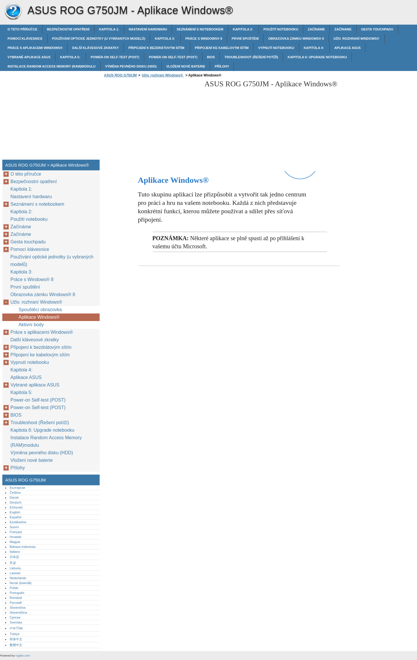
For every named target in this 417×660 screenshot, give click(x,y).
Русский (16, 602)
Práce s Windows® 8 (203, 38)
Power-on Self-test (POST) (115, 57)
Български (17, 487)
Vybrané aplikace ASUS (29, 57)
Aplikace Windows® (40, 317)
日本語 (14, 557)
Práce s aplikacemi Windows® (35, 48)
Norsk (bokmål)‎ (21, 583)
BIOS (211, 57)
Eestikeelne (18, 522)
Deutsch (15, 502)
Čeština (15, 492)
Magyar (15, 542)
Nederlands (18, 578)
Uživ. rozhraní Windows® (357, 38)
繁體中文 (16, 645)
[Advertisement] (151, 120)
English (15, 512)
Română (16, 597)
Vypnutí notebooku (276, 48)
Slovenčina (17, 607)
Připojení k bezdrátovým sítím (156, 48)
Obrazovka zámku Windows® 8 (296, 38)
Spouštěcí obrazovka (40, 309)
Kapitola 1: (109, 29)
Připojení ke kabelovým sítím (222, 48)
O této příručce (22, 29)
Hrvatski (15, 537)
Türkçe (14, 634)
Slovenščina (18, 612)
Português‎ (17, 593)
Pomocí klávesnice (25, 38)
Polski (14, 588)
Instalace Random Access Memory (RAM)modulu (52, 66)
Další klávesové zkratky (95, 48)
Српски (15, 617)
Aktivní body (31, 324)
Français (16, 532)
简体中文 (16, 639)
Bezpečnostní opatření (68, 29)
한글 (13, 562)
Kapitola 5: (70, 57)
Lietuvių (15, 568)
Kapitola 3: (165, 38)
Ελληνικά (16, 507)
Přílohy (222, 66)
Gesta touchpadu (377, 29)
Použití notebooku (281, 29)
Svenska (16, 622)
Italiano (15, 551)
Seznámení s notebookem (200, 29)
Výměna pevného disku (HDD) (131, 66)
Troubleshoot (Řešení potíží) (251, 57)
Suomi (14, 527)
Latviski (15, 573)
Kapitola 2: (243, 29)
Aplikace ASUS (347, 48)
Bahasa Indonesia (23, 546)
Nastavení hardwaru (148, 29)
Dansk (14, 497)
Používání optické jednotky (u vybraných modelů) (98, 38)
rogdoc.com (22, 655)
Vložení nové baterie (185, 66)
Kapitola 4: (314, 48)
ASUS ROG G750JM (13, 11)
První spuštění (245, 38)
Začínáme (316, 29)
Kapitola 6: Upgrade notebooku (317, 57)
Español (15, 517)
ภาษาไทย (16, 628)
